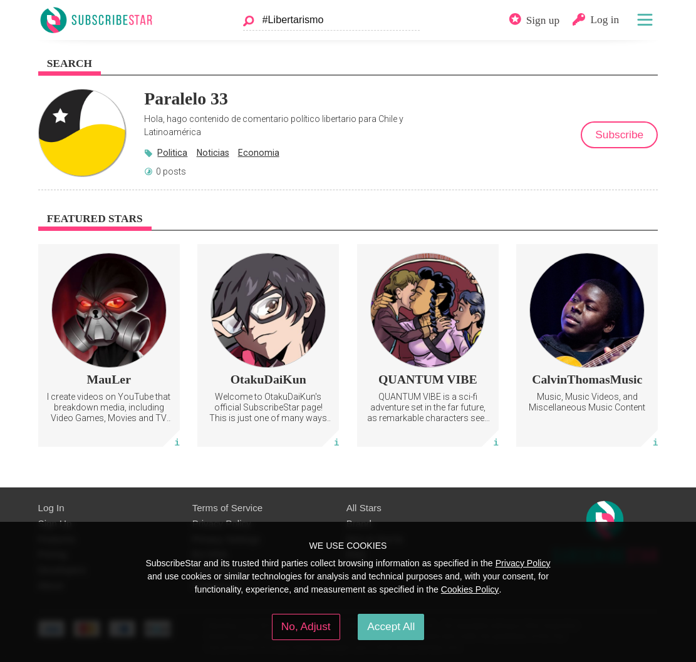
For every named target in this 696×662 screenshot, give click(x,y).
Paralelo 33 (186, 98)
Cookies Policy (470, 589)
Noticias (213, 153)
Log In (51, 507)
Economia (258, 153)
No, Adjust (306, 626)
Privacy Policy (523, 563)
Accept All (391, 626)
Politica (172, 153)
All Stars (364, 507)
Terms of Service (227, 507)
